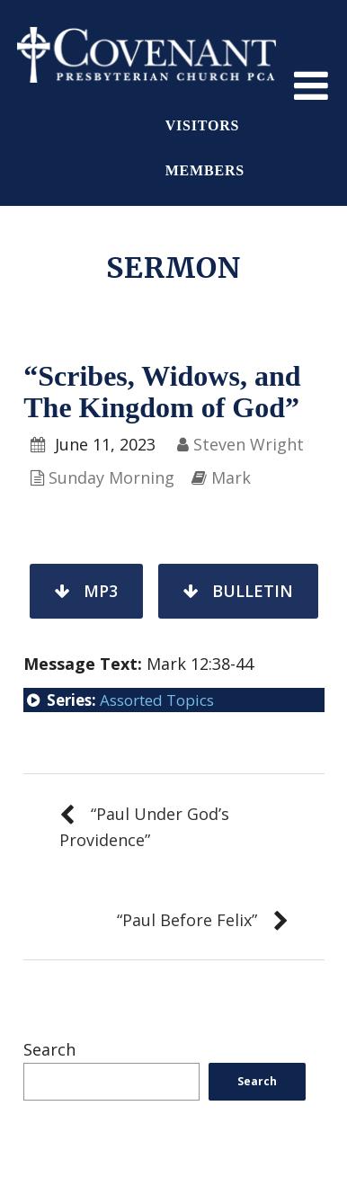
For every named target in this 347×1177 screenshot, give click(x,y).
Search (49, 1049)
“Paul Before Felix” (187, 920)
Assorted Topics (157, 700)
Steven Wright (248, 444)
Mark (231, 477)
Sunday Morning (111, 477)
